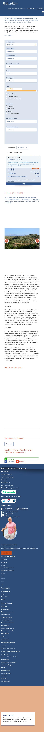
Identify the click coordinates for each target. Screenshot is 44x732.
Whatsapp (11, 459)
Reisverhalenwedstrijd (7, 628)
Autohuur (4, 606)
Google (21, 461)
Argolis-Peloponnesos (7, 567)
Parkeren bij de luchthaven (8, 662)
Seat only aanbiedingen (7, 622)
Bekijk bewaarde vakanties (16, 8)
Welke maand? (10, 48)
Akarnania (4, 559)
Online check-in (5, 670)
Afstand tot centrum (12, 127)
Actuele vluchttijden (7, 665)
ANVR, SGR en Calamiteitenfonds (10, 651)
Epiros (3, 578)
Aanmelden (5, 553)
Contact (3, 646)
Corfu (3, 576)
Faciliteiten (9, 104)
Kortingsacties (5, 614)
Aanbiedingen (12, 94)
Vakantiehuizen (5, 597)
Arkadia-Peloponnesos (7, 570)
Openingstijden (5, 681)
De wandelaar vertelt (7, 631)
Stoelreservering (6, 673)
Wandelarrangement (13, 96)
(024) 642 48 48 (31, 8)
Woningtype (9, 78)
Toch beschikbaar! (6, 620)
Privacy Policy (5, 654)
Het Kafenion (5, 633)
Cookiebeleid (5, 659)
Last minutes (5, 639)
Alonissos (4, 562)
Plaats (8, 71)
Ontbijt (10, 111)
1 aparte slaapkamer (13, 113)
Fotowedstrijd (5, 625)
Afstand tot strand (11, 118)
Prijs (7, 86)
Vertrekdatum (10, 42)
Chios (3, 573)
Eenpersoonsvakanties (14, 99)
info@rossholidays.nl (7, 485)
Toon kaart (9, 444)
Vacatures (4, 678)
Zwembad (10, 106)
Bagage (3, 667)
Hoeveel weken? (11, 55)
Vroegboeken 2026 (6, 617)
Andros (3, 565)
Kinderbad (11, 108)
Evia (2, 581)
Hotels (3, 599)
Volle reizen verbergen (16, 152)
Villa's (2, 594)
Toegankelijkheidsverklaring (9, 657)
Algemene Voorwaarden (8, 648)
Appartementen (5, 591)
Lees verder (7, 35)
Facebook (11, 461)
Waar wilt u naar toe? (12, 64)
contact (41, 8)
